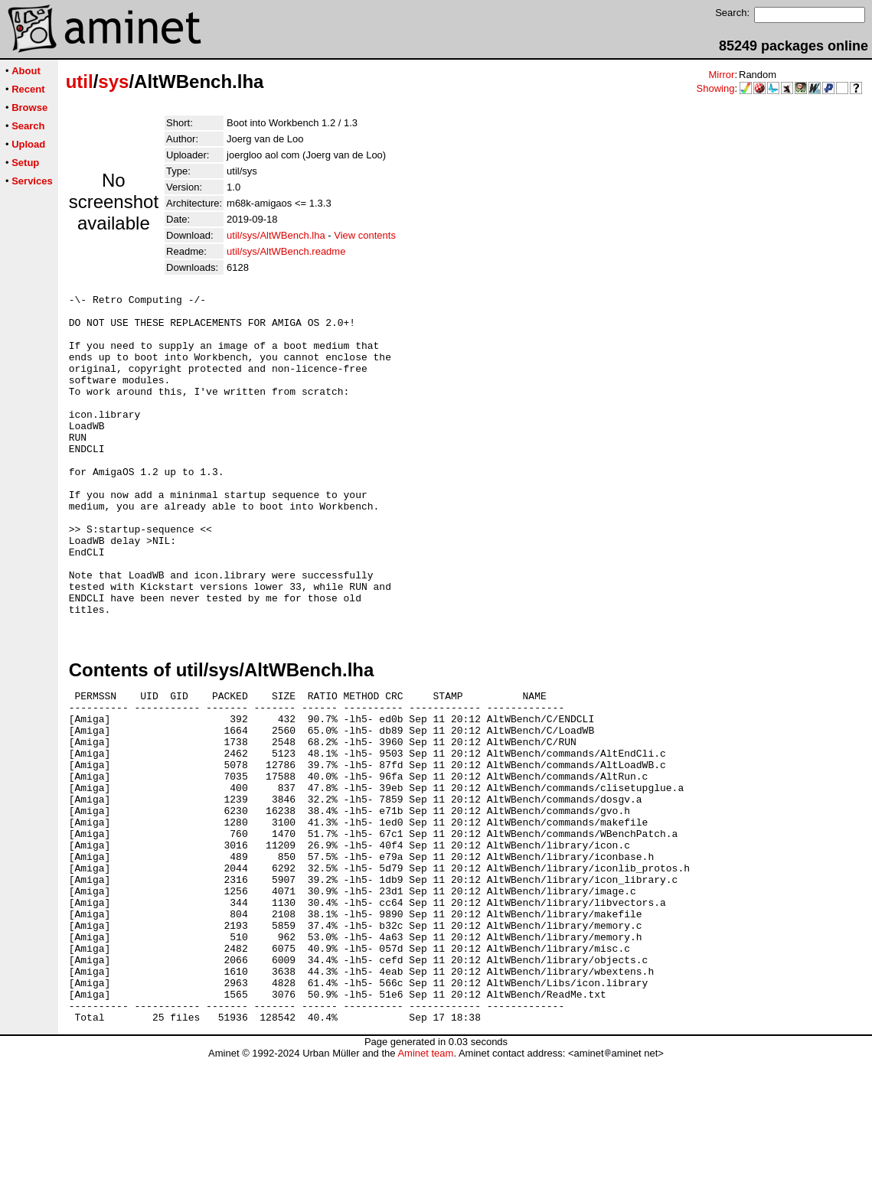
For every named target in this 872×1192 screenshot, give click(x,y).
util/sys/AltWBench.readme (286, 251)
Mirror (721, 74)
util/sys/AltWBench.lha (276, 235)
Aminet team (425, 1186)
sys (113, 81)
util (79, 81)
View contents (365, 235)
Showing (716, 88)
